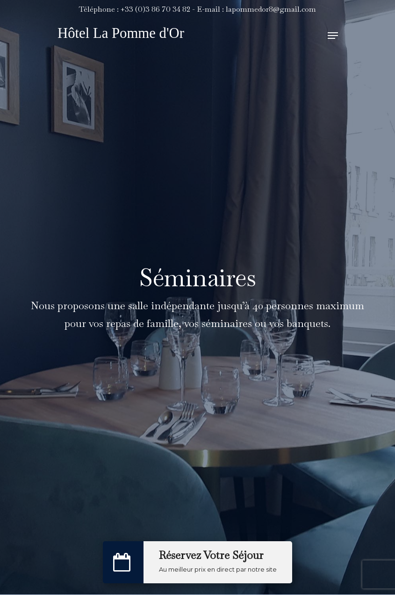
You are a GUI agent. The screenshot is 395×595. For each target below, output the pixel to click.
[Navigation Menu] (333, 35)
